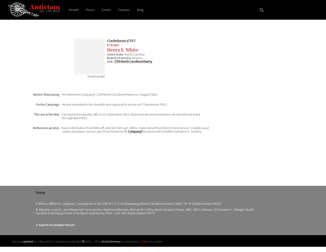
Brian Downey (111, 241)
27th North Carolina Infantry (133, 61)
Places (90, 10)
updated (28, 241)
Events (106, 10)
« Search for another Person (55, 225)
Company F (135, 131)
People (74, 10)
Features (124, 10)
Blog (140, 10)
